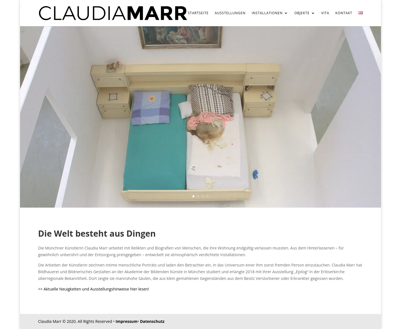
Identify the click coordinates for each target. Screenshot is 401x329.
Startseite (198, 13)
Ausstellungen (230, 13)
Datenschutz (152, 321)
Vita (325, 13)
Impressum (127, 321)
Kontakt (343, 13)
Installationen (267, 13)
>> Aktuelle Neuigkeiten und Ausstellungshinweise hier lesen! (93, 289)
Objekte (302, 13)
